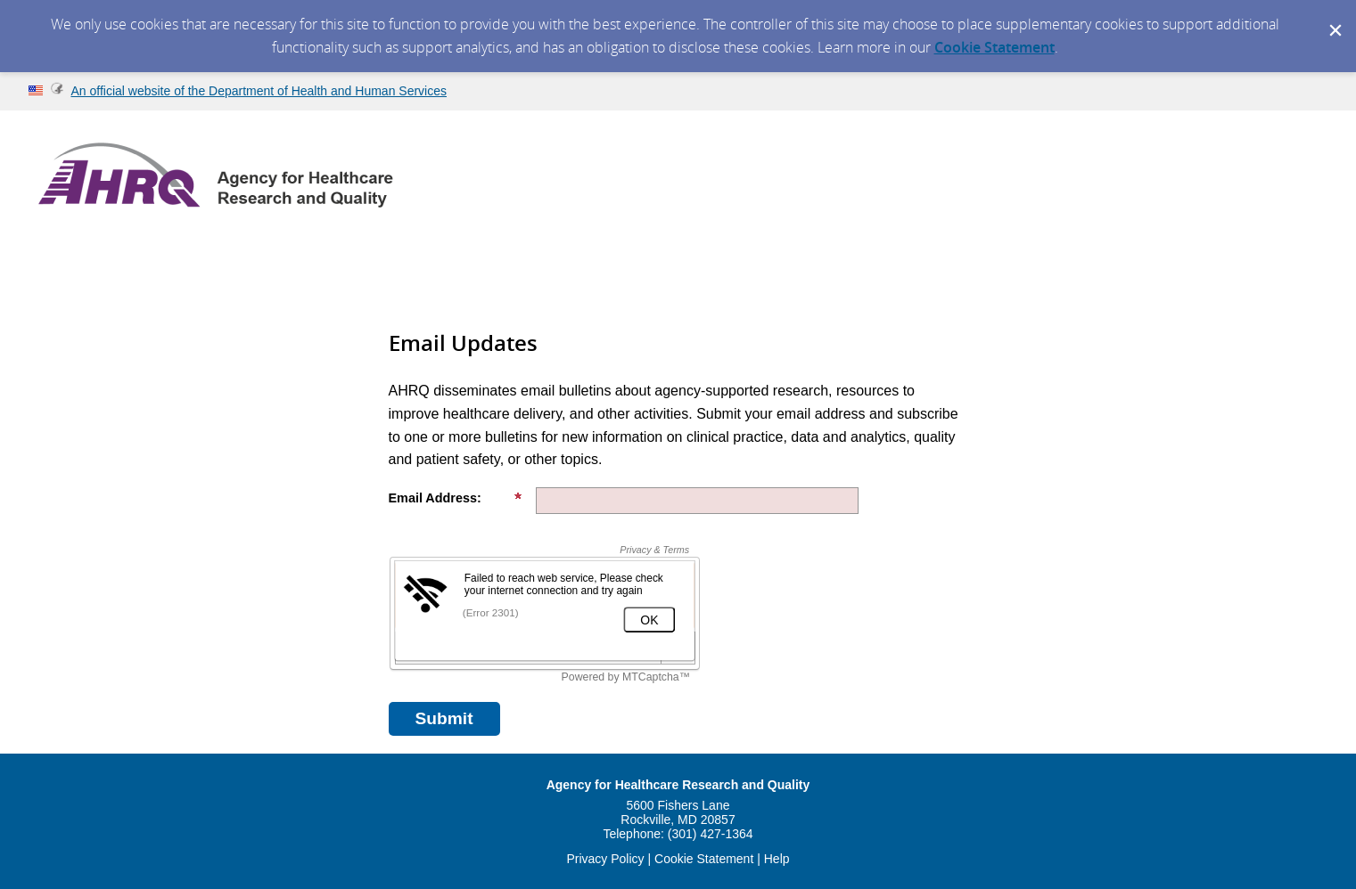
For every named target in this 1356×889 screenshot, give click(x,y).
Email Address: (455, 498)
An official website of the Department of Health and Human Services (258, 91)
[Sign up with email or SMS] (444, 719)
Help (777, 859)
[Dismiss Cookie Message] (1333, 17)
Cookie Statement (994, 47)
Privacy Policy (605, 859)
